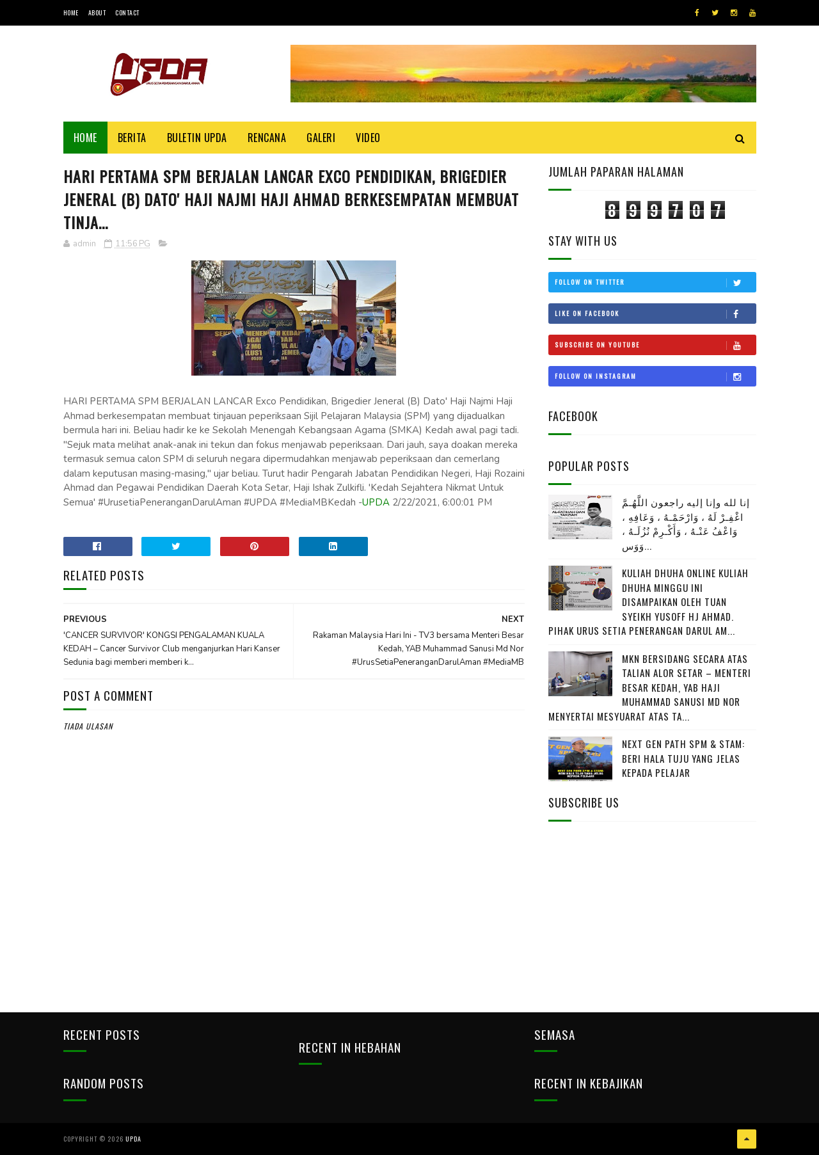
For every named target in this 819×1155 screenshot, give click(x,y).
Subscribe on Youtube (655, 345)
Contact (127, 12)
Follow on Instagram (655, 376)
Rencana (267, 137)
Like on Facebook (655, 313)
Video (368, 137)
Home (71, 12)
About (97, 12)
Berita (132, 137)
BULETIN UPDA (197, 137)
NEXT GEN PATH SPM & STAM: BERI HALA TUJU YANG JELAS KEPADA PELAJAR (683, 758)
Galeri (320, 137)
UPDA (376, 502)
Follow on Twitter (655, 282)
